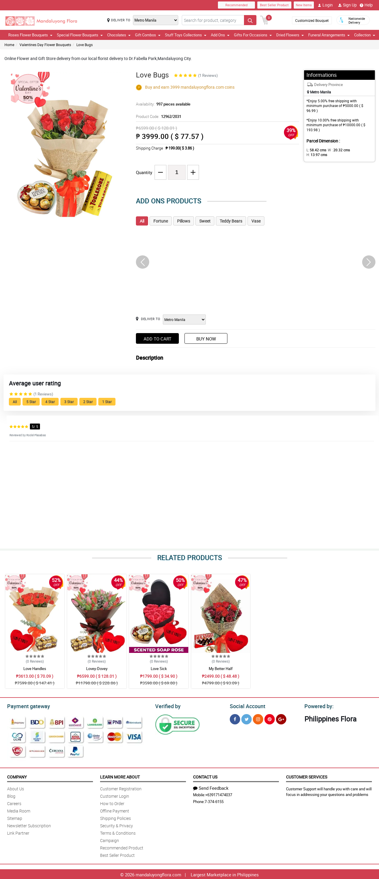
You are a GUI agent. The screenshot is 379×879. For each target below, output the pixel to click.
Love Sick (159, 668)
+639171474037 (218, 794)
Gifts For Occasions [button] (253, 35)
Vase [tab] (256, 221)
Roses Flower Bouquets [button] (30, 35)
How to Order (112, 802)
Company (17, 776)
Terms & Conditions (118, 832)
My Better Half (221, 668)
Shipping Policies (115, 817)
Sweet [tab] (205, 221)
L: (315, 149)
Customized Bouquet (312, 20)
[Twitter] (246, 718)
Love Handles (34, 668)
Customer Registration (121, 788)
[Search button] (250, 20)
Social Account (246, 705)
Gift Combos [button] (147, 35)
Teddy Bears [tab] (231, 221)
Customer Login (114, 795)
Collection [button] (364, 35)
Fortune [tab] (160, 221)
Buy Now (206, 339)
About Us (15, 788)
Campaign (109, 839)
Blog (11, 795)
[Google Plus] (281, 718)
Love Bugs (84, 44)
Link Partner (18, 832)
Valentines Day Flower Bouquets (45, 44)
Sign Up (347, 5)
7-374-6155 (214, 800)
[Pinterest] (269, 718)
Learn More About (120, 776)
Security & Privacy (116, 825)
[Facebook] (235, 718)
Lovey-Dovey (96, 668)
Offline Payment (114, 810)
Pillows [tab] (183, 221)
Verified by (167, 705)
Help (366, 5)
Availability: (161, 104)
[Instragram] (258, 718)
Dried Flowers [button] (290, 35)
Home (9, 44)
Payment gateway (26, 705)
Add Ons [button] (220, 35)
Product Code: (157, 116)
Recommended (236, 5)
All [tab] (142, 221)
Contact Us (205, 776)
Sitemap (14, 817)
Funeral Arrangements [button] (329, 35)
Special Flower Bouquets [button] (80, 35)
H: (357, 149)
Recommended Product (121, 847)
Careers (14, 802)
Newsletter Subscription (29, 825)
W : (336, 149)
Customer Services (306, 776)
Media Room (18, 810)
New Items (304, 5)
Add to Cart (157, 339)
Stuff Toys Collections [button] (185, 35)
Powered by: (317, 705)
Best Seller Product (274, 5)
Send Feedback (211, 787)
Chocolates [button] (119, 35)
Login (325, 5)
